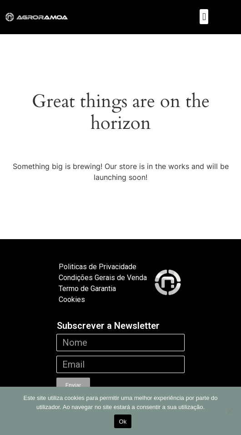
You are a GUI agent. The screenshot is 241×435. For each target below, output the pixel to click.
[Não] (229, 410)
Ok (122, 421)
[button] (204, 16)
